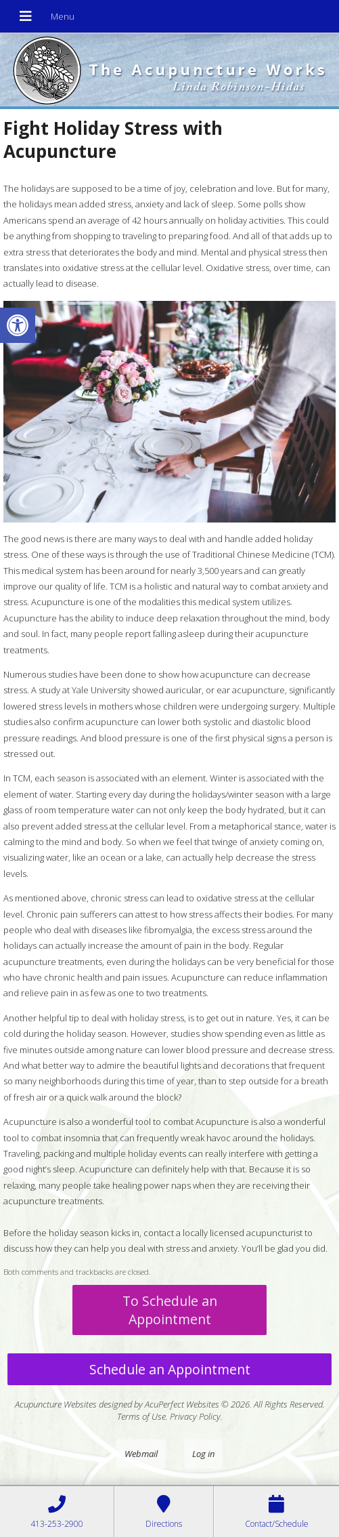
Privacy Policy (195, 1416)
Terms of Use (141, 1416)
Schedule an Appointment (169, 1369)
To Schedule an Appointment (169, 1310)
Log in (203, 1454)
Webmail (141, 1454)
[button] (17, 325)
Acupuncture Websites (56, 1404)
